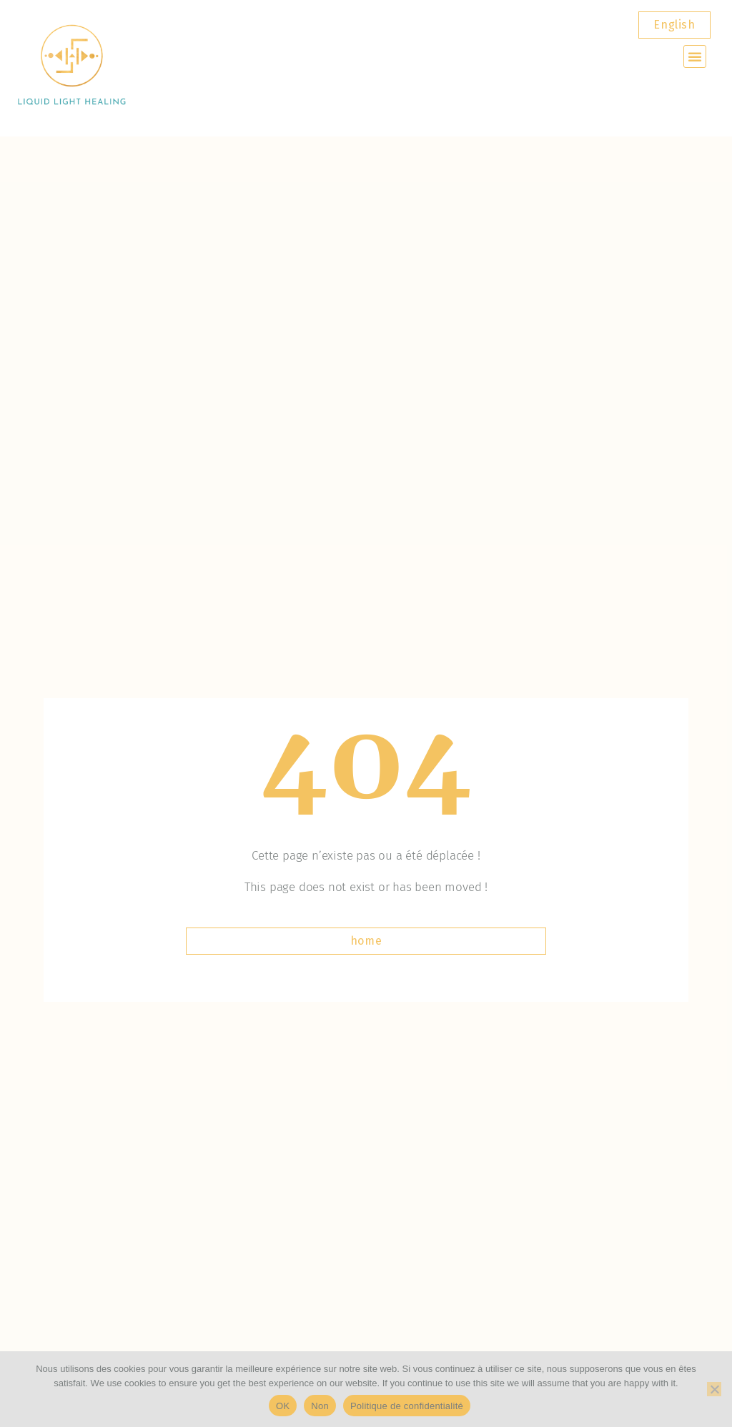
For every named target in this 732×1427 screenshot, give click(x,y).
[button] (694, 56)
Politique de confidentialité (406, 1406)
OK (283, 1406)
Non (320, 1406)
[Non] (714, 1389)
